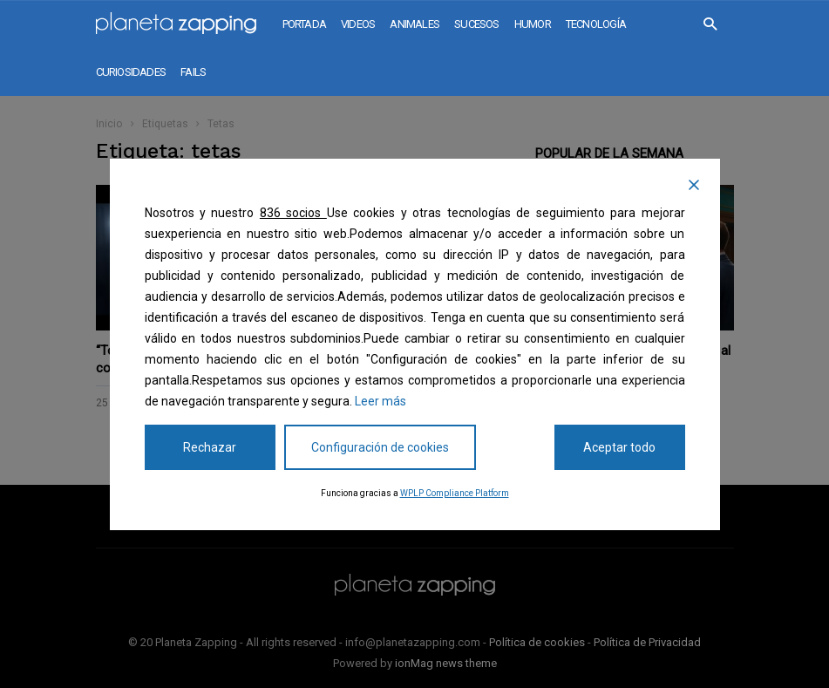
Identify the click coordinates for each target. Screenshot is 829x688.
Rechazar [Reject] (209, 447)
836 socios (293, 213)
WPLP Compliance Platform (454, 493)
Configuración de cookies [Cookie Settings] (380, 447)
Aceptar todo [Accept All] (619, 447)
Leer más (380, 401)
